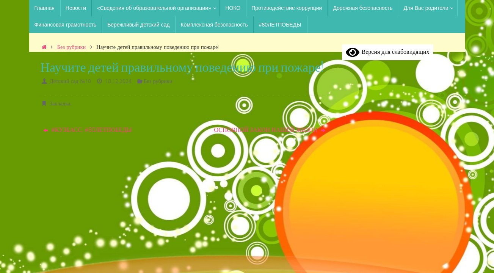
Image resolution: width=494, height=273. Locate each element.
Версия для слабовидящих (388, 51)
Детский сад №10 (70, 81)
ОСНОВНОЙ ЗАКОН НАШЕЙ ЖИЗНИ (269, 130)
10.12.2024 (118, 81)
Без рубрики (71, 46)
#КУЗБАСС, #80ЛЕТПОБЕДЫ (87, 130)
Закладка (60, 103)
